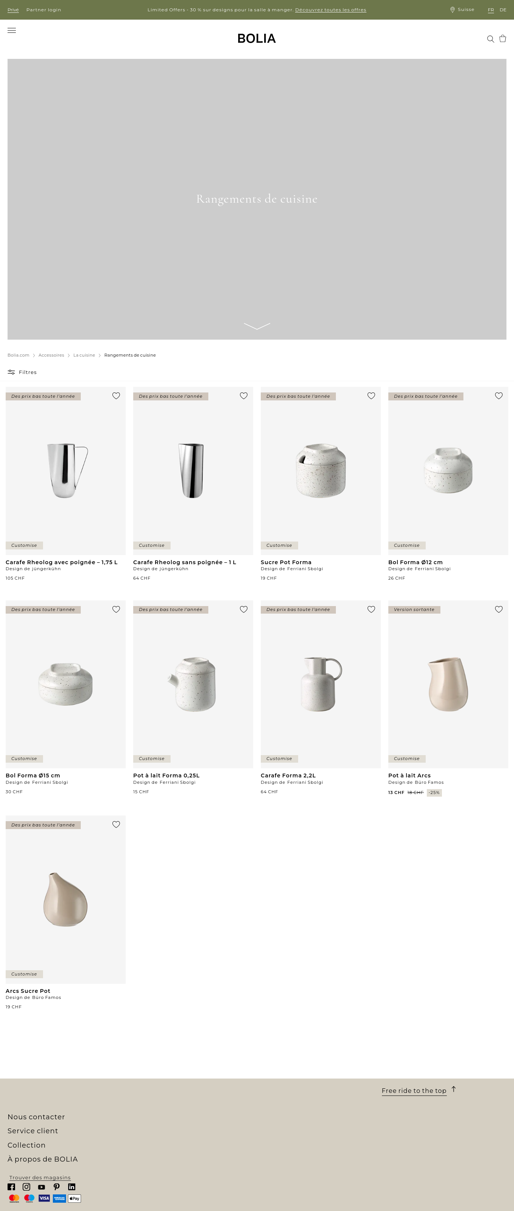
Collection (152, 1076)
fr (491, 9)
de (503, 9)
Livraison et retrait (283, 1093)
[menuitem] (23, 38)
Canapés (144, 1093)
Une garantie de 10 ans (289, 1100)
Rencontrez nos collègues (44, 1100)
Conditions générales (287, 1107)
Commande (273, 1086)
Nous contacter (411, 1076)
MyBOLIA (21, 1148)
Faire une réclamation (288, 1121)
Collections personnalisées (170, 1135)
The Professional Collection (170, 1148)
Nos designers (28, 1114)
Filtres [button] (28, 372)
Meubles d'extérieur (160, 1107)
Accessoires (149, 1128)
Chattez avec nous (407, 1116)
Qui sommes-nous (33, 1086)
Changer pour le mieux (40, 1121)
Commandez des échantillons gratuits (186, 1142)
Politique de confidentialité (296, 1128)
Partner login (44, 9)
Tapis (139, 1121)
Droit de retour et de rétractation (303, 1114)
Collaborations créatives (42, 1128)
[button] (12, 372)
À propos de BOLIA (45, 1076)
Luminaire (147, 1114)
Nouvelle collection (159, 1086)
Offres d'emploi (29, 1107)
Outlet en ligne (153, 1155)
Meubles (144, 1100)
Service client (283, 1076)
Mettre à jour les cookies (291, 1136)
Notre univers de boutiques (46, 1093)
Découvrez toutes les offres (330, 9)
